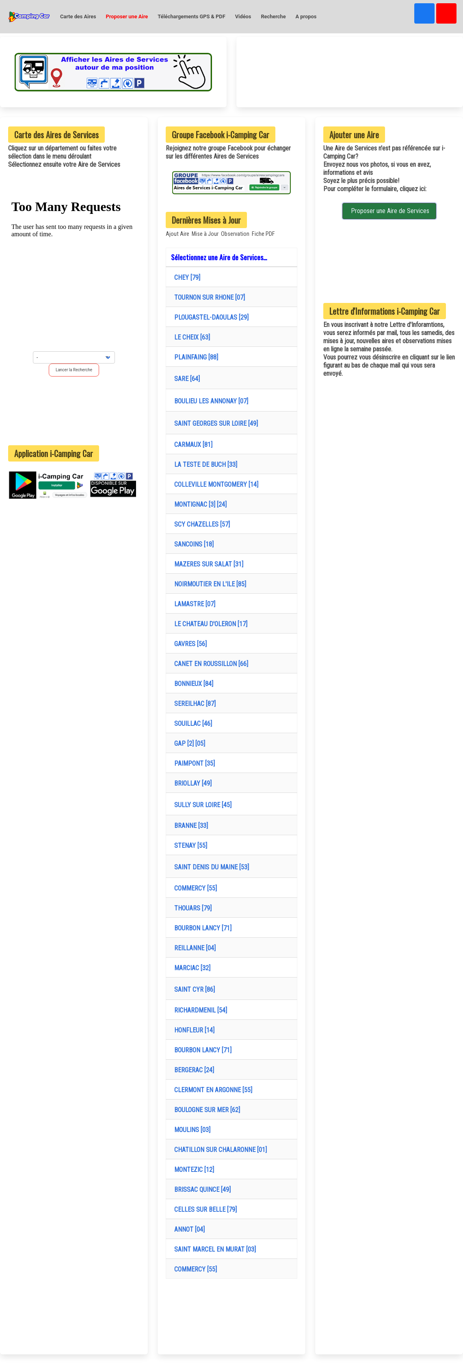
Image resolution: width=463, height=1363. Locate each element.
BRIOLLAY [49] (191, 783)
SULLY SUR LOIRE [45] (201, 805)
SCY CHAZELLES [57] (200, 524)
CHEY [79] (185, 277)
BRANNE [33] (189, 826)
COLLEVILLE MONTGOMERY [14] (214, 484)
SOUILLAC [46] (191, 723)
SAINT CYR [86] (193, 989)
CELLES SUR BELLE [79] (204, 1209)
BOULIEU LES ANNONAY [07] (209, 401)
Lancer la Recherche (74, 370)
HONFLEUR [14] (192, 1030)
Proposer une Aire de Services (389, 211)
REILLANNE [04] (193, 948)
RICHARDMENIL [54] (199, 1010)
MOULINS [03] (190, 1130)
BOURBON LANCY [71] (201, 928)
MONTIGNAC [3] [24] (199, 504)
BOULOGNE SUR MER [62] (205, 1110)
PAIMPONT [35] (193, 763)
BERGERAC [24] (192, 1070)
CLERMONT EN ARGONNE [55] (211, 1090)
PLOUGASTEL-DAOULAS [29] (210, 317)
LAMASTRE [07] (193, 604)
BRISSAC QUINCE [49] (201, 1189)
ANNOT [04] (188, 1229)
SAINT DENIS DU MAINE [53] (210, 867)
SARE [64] (185, 379)
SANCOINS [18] (192, 544)
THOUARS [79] (191, 908)
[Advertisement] (74, 410)
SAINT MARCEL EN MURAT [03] (213, 1249)
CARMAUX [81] (191, 445)
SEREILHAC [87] (193, 704)
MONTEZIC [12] (192, 1170)
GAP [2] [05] (188, 743)
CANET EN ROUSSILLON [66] (209, 664)
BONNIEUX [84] (192, 684)
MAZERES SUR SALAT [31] (207, 564)
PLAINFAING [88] (194, 357)
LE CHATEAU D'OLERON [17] (209, 624)
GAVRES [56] (189, 644)
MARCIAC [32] (190, 968)
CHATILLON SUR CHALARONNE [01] (219, 1150)
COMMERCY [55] (194, 888)
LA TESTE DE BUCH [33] (204, 464)
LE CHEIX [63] (190, 337)
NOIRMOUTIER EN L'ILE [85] (208, 584)
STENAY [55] (189, 845)
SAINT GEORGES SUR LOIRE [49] (214, 423)
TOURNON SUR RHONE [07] (208, 297)
